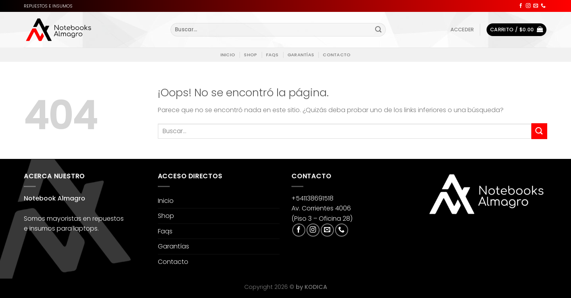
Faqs (272, 55)
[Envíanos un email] (535, 6)
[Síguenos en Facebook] (520, 6)
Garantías (300, 55)
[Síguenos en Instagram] (528, 6)
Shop (250, 55)
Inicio (227, 55)
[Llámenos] (543, 6)
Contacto (337, 55)
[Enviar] (378, 29)
